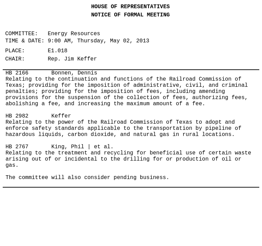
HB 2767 (16, 147)
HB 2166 (16, 73)
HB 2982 (16, 116)
